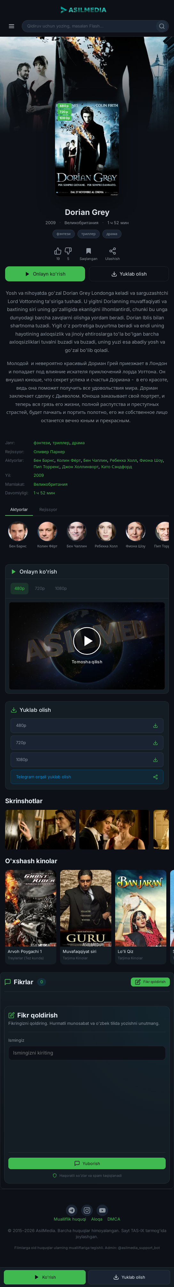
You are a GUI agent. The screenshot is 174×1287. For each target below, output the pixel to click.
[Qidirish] (162, 26)
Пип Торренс (46, 466)
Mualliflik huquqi (70, 1219)
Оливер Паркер (49, 451)
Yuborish (87, 1163)
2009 (50, 222)
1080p (61, 588)
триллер (89, 234)
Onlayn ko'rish (45, 274)
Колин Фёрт (69, 460)
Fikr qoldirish (150, 982)
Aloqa (96, 1219)
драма (112, 234)
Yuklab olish (129, 274)
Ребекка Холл (123, 460)
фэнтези (64, 234)
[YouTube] (102, 1210)
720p (40, 588)
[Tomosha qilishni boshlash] (87, 645)
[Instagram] (87, 1210)
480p (19, 588)
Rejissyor (48, 509)
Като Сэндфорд (116, 466)
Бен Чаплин (95, 460)
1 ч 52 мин (118, 222)
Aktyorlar (19, 509)
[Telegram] (71, 1210)
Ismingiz (16, 1040)
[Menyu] (11, 26)
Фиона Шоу (151, 460)
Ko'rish (45, 1277)
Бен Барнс (44, 460)
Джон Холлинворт (80, 466)
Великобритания (82, 222)
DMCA (113, 1219)
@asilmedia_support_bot (139, 1247)
